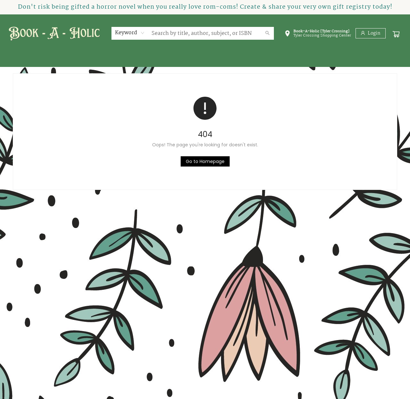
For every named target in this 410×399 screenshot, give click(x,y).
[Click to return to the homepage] (205, 161)
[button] (318, 34)
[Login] (371, 33)
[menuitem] (25, 59)
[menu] (205, 59)
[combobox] (129, 33)
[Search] (267, 33)
